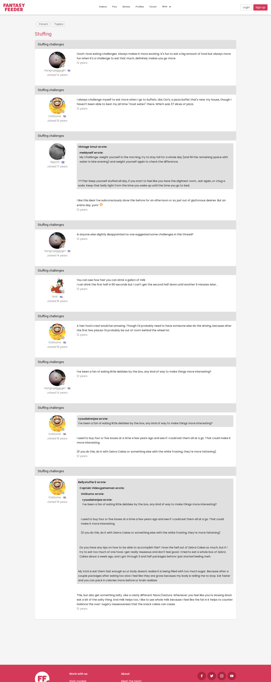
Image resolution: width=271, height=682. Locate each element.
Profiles (140, 6)
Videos (103, 6)
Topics (58, 24)
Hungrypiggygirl (55, 70)
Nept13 (55, 162)
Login (246, 7)
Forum (153, 6)
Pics (114, 6)
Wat (55, 297)
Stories (126, 6)
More (167, 7)
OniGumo (55, 116)
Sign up (260, 7)
